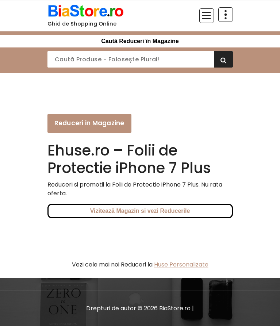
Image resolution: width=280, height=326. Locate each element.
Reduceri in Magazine (89, 123)
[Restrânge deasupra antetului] (225, 14)
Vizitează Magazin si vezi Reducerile (140, 211)
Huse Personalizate (181, 264)
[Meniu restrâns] (206, 15)
